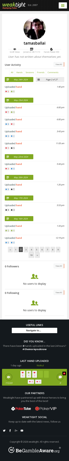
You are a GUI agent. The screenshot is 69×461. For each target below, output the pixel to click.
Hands (19, 72)
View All (59, 64)
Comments (52, 72)
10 (31, 255)
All (12, 72)
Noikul (40, 365)
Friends (40, 72)
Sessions (30, 72)
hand (19, 86)
